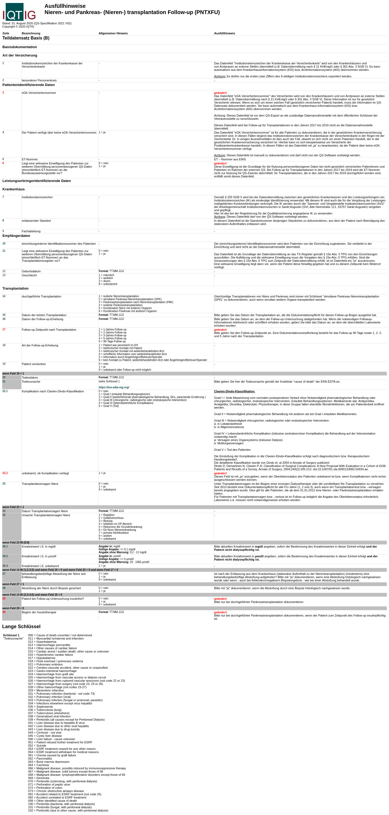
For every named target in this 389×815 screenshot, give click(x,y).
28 (3, 588)
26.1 (5, 546)
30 (3, 612)
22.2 (5, 473)
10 (3, 243)
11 (3, 250)
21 (3, 381)
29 (3, 598)
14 (3, 296)
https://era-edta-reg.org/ (114, 387)
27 (3, 573)
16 (3, 318)
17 (3, 329)
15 (3, 314)
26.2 (5, 556)
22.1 (5, 391)
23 (3, 483)
